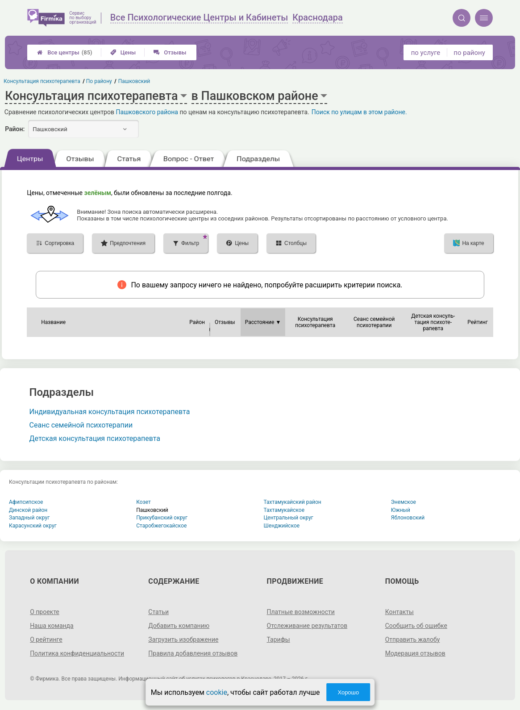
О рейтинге (46, 639)
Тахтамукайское (284, 510)
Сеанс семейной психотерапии (81, 425)
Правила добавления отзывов (192, 653)
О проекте (44, 611)
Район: (15, 129)
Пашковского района (147, 112)
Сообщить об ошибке (416, 625)
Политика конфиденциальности (77, 653)
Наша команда (52, 625)
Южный (400, 510)
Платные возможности (301, 611)
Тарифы (278, 639)
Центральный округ (288, 518)
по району (469, 53)
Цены (123, 52)
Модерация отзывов (415, 653)
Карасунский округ (33, 526)
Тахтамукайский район (292, 502)
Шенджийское (282, 526)
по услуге (426, 53)
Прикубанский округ (161, 518)
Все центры (64, 52)
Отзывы (170, 52)
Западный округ (29, 518)
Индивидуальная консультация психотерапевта (109, 411)
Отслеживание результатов (307, 625)
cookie (216, 692)
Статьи (158, 611)
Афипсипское (26, 502)
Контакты (399, 611)
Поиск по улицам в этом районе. (359, 112)
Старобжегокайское (161, 526)
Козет (143, 502)
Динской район (28, 510)
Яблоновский (407, 518)
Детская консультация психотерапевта (94, 438)
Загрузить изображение (183, 639)
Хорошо (348, 692)
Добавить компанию (178, 625)
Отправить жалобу (412, 639)
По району (99, 81)
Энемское (403, 502)
